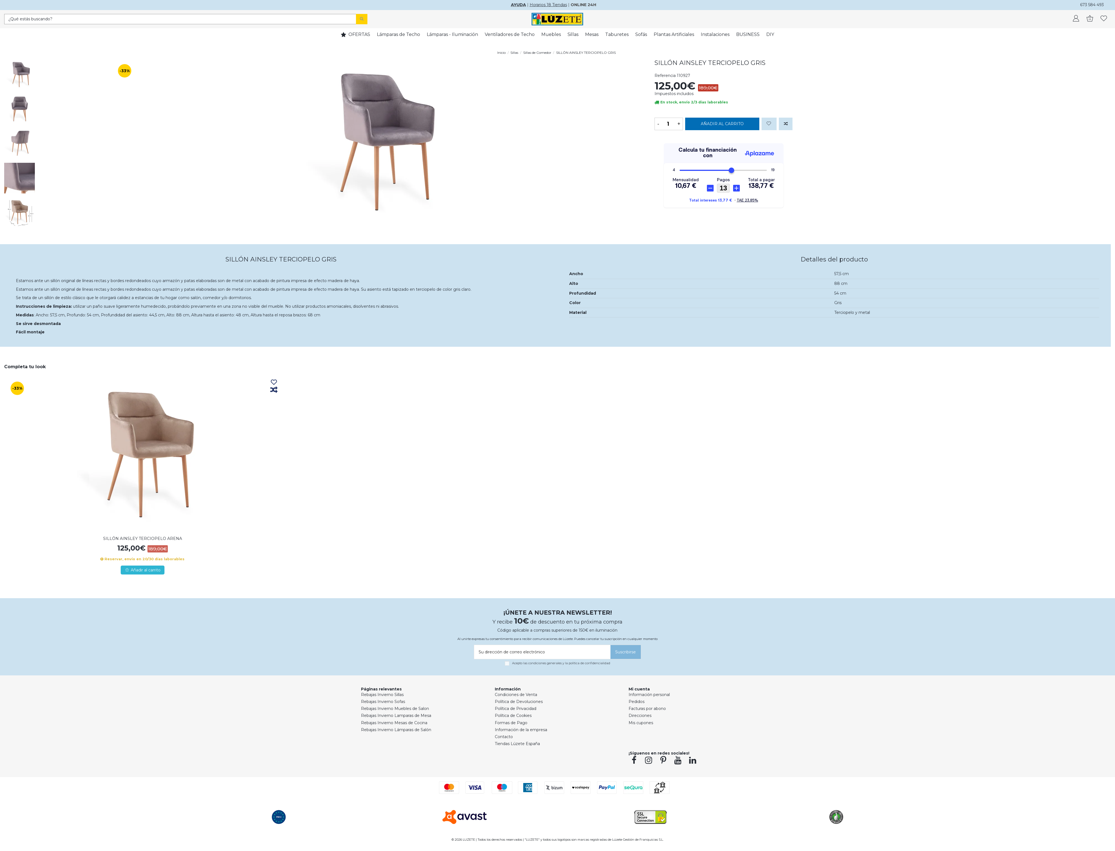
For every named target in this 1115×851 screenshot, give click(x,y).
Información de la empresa (521, 729)
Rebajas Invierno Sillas (382, 694)
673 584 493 (1092, 4)
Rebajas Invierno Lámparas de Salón (396, 729)
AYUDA (518, 4)
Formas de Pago (511, 722)
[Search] (361, 19)
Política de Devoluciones (519, 701)
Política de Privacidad (515, 708)
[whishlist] (1104, 18)
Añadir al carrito (722, 123)
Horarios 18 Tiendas (548, 4)
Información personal (649, 694)
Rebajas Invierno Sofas (383, 701)
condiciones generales (545, 663)
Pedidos (636, 701)
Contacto (504, 736)
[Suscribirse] (625, 652)
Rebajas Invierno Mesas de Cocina (394, 722)
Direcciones (640, 715)
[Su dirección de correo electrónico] (541, 652)
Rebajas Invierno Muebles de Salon (395, 708)
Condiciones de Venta (516, 694)
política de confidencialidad (589, 663)
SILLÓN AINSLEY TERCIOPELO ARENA (142, 538)
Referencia (665, 75)
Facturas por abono (647, 708)
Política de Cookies (513, 715)
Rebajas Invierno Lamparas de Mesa (396, 715)
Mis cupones (641, 722)
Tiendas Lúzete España (517, 743)
